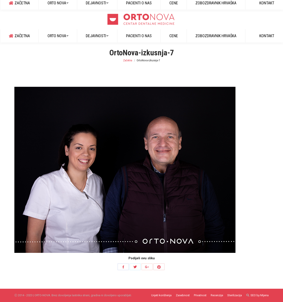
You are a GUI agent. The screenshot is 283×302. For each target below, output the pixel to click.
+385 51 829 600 (26, 4)
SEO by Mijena (259, 295)
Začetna (127, 60)
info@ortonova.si (56, 4)
